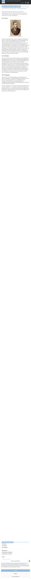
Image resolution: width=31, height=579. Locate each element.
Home (3, 8)
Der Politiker (4, 488)
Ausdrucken (6, 502)
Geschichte (4, 512)
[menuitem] (22, 3)
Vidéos (3, 551)
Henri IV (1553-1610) (25, 533)
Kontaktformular (14, 556)
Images (3, 550)
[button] (29, 560)
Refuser (15, 573)
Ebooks (3, 554)
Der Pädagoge (4, 490)
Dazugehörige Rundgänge (7, 495)
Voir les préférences (15, 576)
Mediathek (13, 554)
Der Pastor (4, 487)
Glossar (3, 499)
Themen (3, 514)
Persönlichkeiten (13, 8)
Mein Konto (13, 553)
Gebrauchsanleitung (15, 551)
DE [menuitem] (22, 2)
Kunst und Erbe (5, 516)
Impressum (13, 558)
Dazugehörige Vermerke (7, 496)
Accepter (15, 570)
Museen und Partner (15, 550)
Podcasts (3, 553)
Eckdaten (4, 509)
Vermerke (7, 8)
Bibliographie (4, 493)
